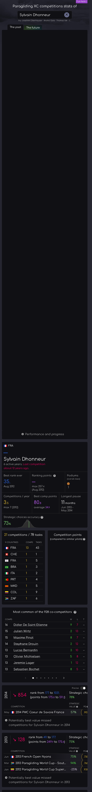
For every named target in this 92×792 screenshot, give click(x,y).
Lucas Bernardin (26, 727)
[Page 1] (33, 755)
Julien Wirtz (22, 708)
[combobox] (44, 15)
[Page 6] (52, 755)
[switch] (83, 765)
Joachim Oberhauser (32, 20)
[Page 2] (37, 755)
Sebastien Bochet (26, 746)
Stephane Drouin (26, 720)
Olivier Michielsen (27, 733)
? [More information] (54, 475)
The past (15, 27)
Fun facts (81, 1)
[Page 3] (41, 755)
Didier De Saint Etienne (30, 701)
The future (33, 27)
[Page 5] (48, 755)
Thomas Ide (61, 20)
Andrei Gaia (49, 20)
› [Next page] (64, 754)
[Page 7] (56, 755)
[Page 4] (45, 755)
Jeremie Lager (24, 739)
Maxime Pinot (23, 714)
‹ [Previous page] (25, 754)
